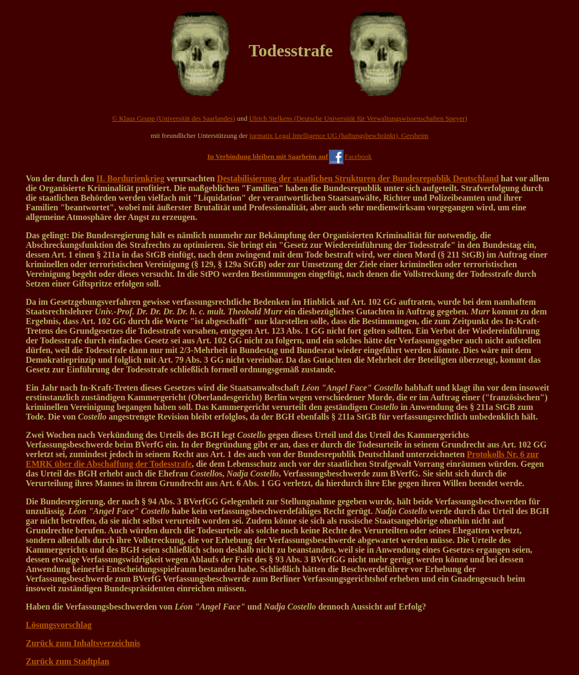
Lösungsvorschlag (59, 624)
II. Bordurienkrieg (130, 178)
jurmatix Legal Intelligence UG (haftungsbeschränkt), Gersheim (339, 135)
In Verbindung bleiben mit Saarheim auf (267, 156)
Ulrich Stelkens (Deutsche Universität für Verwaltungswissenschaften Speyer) (358, 118)
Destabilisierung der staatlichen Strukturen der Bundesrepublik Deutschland (358, 178)
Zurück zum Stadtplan (67, 661)
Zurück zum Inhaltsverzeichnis (83, 643)
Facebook (358, 156)
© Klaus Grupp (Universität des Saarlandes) (174, 118)
